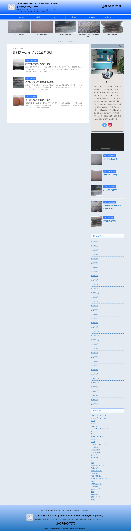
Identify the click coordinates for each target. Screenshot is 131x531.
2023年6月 (94, 267)
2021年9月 (94, 344)
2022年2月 (94, 323)
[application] (107, 142)
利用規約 (39, 17)
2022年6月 (94, 306)
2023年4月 (94, 276)
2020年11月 (95, 383)
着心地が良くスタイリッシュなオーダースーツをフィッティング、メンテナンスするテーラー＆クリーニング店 (68, 519)
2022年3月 (94, 318)
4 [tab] (63, 41)
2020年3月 (94, 404)
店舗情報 (92, 17)
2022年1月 (94, 327)
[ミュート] (117, 149)
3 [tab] (60, 41)
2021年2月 (94, 370)
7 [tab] (69, 41)
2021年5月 (94, 357)
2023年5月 (94, 271)
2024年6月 (94, 241)
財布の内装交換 (112, 34)
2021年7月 (94, 353)
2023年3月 (94, 280)
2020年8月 (94, 387)
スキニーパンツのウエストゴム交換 (39, 82)
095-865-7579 (112, 6)
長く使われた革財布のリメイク (37, 100)
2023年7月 (94, 263)
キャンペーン (56, 17)
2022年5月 (94, 310)
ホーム (21, 17)
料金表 (74, 17)
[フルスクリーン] (121, 149)
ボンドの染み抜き (19, 34)
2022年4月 (94, 314)
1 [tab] (56, 41)
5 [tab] (65, 41)
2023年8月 (94, 259)
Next (121, 31)
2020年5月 (94, 395)
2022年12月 (95, 293)
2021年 (21, 48)
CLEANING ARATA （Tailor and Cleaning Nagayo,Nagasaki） (69, 515)
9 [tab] (74, 41)
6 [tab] (67, 41)
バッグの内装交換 (65, 34)
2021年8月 (94, 348)
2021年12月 (95, 331)
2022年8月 (94, 297)
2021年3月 (94, 365)
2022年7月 (94, 301)
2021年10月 (95, 340)
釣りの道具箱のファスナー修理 (37, 64)
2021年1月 (94, 374)
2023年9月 (94, 254)
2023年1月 (94, 288)
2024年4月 (94, 250)
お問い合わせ (109, 17)
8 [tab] (71, 41)
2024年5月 (94, 246)
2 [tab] (58, 41)
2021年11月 (95, 336)
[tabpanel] (19, 30)
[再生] (94, 149)
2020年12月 (95, 378)
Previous (10, 31)
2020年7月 (94, 391)
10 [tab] (76, 41)
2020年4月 (94, 400)
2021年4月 (94, 361)
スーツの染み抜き (42, 34)
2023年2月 (94, 284)
